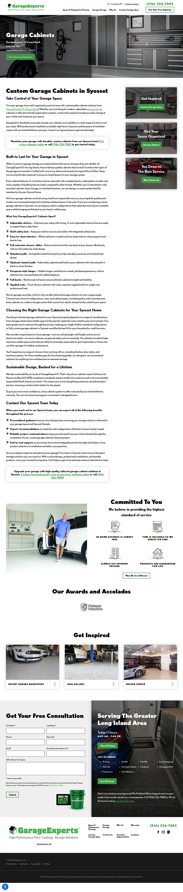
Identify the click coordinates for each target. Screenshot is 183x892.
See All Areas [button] (107, 781)
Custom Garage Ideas (151, 107)
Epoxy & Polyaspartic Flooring (93, 827)
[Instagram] (163, 832)
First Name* (11, 725)
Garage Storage (106, 826)
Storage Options (151, 144)
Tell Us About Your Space (15, 759)
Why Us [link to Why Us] (112, 10)
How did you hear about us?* (57, 748)
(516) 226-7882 (159, 4)
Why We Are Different (136, 575)
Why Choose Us (151, 180)
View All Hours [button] (107, 745)
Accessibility (36, 864)
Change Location (132, 4)
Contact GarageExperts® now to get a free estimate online (55, 474)
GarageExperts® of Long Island (22, 109)
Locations (135, 835)
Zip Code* (51, 737)
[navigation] (101, 9)
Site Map (46, 864)
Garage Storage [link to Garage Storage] (99, 10)
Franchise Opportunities (123, 836)
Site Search (23, 864)
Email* (8, 748)
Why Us (120, 825)
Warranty (135, 825)
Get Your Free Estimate (159, 9)
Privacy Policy (11, 864)
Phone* (9, 737)
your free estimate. (124, 800)
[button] (5, 887)
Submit (12, 794)
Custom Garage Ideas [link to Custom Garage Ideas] (129, 10)
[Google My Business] (168, 832)
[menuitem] (76, 9)
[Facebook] (158, 832)
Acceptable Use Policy (56, 785)
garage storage (94, 109)
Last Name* (51, 725)
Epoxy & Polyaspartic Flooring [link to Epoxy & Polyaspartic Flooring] (76, 10)
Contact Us (108, 835)
